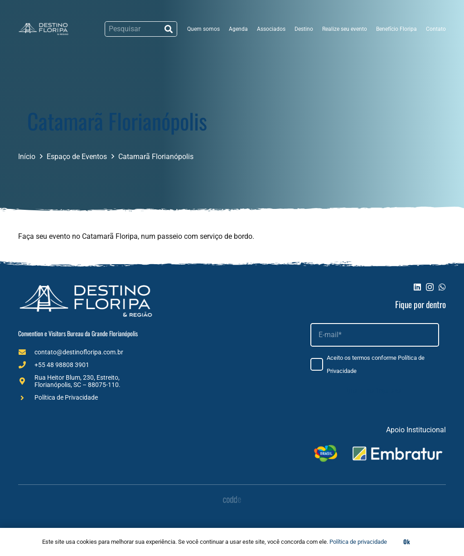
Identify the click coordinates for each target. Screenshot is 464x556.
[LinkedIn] (417, 287)
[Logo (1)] (43, 29)
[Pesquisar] (141, 29)
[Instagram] (430, 287)
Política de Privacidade (66, 397)
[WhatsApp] (442, 287)
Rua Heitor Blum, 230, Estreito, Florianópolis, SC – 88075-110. (77, 381)
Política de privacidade (358, 541)
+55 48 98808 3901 (61, 364)
